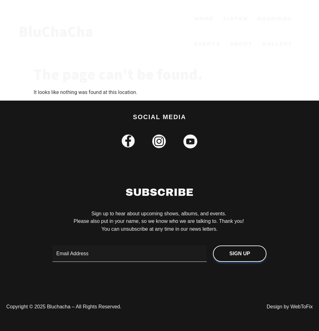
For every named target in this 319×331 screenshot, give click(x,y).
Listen (235, 18)
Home (204, 18)
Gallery (277, 44)
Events (207, 44)
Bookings (274, 18)
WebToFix (301, 306)
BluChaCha (56, 31)
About (241, 44)
